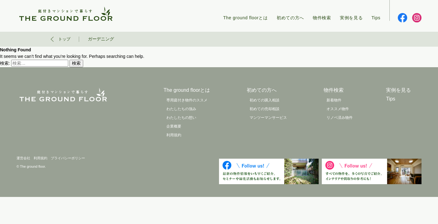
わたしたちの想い (181, 117)
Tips (375, 17)
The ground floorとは (245, 17)
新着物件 (333, 100)
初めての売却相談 (264, 109)
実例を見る (351, 17)
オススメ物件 (337, 109)
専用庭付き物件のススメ (186, 100)
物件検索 (322, 17)
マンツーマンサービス (268, 117)
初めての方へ (290, 17)
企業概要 (173, 126)
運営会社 (23, 158)
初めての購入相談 (264, 100)
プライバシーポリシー (68, 158)
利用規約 (173, 135)
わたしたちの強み (181, 109)
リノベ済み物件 (339, 117)
